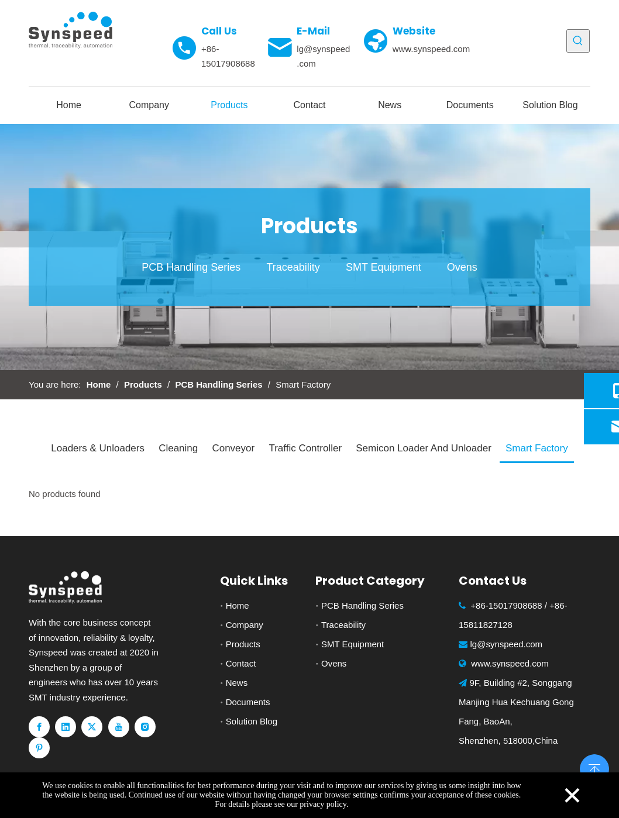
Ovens (462, 267)
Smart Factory (536, 448)
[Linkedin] (65, 726)
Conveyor (233, 448)
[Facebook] (39, 726)
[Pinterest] (39, 747)
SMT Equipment (383, 267)
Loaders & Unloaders (98, 448)
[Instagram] (145, 726)
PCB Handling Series (191, 267)
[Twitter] (91, 726)
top (594, 767)
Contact (241, 663)
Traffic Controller (305, 448)
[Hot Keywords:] (578, 41)
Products (243, 644)
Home (237, 605)
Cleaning (178, 448)
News (237, 683)
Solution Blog (251, 721)
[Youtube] (118, 726)
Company (244, 625)
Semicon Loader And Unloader (423, 448)
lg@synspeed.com (506, 644)
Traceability (292, 267)
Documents (248, 702)
